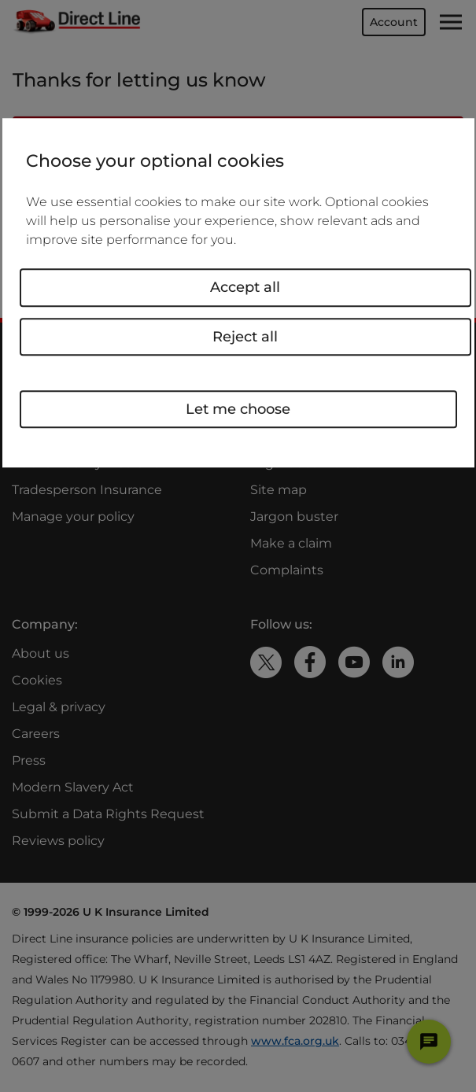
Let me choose (238, 409)
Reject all (245, 336)
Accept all (245, 287)
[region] (238, 292)
